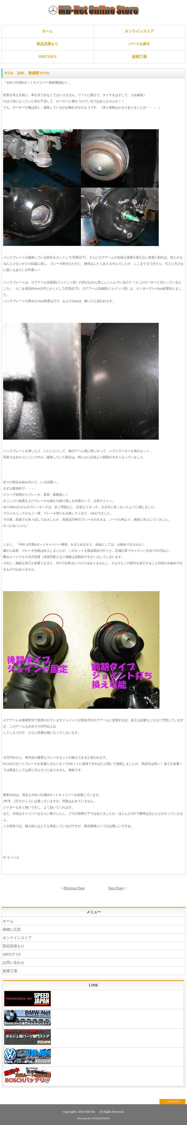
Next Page (115, 888)
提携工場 (139, 57)
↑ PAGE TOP (172, 1101)
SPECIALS (47, 57)
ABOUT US (11, 954)
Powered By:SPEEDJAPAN (93, 1118)
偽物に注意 (12, 929)
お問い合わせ (13, 963)
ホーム (47, 31)
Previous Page (74, 888)
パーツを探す (139, 44)
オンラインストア (139, 31)
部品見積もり (47, 44)
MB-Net (90, 1112)
